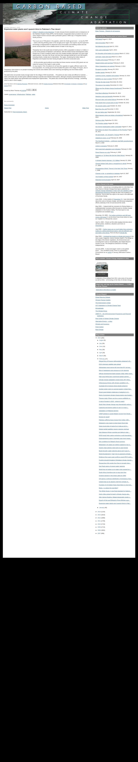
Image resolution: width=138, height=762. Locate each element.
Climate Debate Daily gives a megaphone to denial (110, 163)
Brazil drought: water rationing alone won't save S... (114, 451)
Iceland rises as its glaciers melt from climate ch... (114, 482)
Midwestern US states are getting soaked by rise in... (115, 445)
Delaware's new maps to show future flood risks (113, 423)
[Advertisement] (105, 544)
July (100, 343)
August (101, 340)
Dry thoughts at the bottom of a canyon (107, 53)
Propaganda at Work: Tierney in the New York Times (111, 168)
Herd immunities (100, 43)
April (100, 352)
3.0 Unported (67, 84)
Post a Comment (9, 105)
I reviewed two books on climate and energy (116, 236)
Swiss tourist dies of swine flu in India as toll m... (113, 426)
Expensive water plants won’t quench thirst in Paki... (115, 503)
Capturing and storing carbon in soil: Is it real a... (113, 407)
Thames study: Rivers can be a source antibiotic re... (115, 398)
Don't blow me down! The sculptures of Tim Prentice (111, 130)
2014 (99, 511)
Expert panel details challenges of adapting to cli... (114, 392)
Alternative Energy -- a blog (103, 321)
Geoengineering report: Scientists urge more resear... (115, 438)
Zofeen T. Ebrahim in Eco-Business (43, 32)
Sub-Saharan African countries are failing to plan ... (114, 432)
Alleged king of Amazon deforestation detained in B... (115, 361)
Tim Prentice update (101, 123)
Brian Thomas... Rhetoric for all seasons (107, 31)
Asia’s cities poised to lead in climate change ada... (114, 494)
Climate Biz (123, 233)
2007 (99, 533)
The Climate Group (101, 311)
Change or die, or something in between (107, 173)
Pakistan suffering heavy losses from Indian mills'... (114, 420)
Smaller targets (100, 72)
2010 (99, 524)
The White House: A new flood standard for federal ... (115, 491)
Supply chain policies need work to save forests (113, 448)
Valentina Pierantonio (22, 84)
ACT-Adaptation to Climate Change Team (108, 305)
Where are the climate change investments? (108, 88)
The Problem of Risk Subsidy (104, 176)
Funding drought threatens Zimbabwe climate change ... (116, 460)
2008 (99, 530)
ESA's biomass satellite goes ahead (110, 364)
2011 (99, 521)
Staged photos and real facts (104, 63)
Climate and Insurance (102, 324)
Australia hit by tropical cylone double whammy (113, 386)
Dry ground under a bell (102, 106)
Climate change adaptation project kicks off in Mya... (115, 380)
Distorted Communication (103, 180)
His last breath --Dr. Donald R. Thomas (107, 135)
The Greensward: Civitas (103, 303)
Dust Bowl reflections (101, 93)
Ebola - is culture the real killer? (108, 488)
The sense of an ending (102, 85)
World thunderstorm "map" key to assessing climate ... (115, 454)
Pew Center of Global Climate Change (107, 318)
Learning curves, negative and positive (107, 75)
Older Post (85, 108)
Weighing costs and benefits (104, 96)
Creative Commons (48, 84)
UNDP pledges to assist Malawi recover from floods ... (115, 414)
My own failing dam (101, 112)
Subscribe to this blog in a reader (106, 290)
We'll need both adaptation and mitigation (108, 149)
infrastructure (21, 94)
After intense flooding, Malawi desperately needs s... (115, 497)
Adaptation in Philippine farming (108, 411)
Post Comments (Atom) (20, 112)
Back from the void (101, 109)
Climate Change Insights (103, 300)
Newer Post (7, 108)
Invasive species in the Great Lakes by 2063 (112, 475)
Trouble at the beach (101, 60)
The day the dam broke (102, 82)
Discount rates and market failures (105, 99)
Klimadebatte (99, 308)
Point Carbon (99, 327)
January (102, 507)
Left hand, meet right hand (103, 57)
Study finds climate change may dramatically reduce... (115, 404)
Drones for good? (104, 417)
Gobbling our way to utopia (103, 79)
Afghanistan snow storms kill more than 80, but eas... (115, 367)
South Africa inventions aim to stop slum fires (112, 472)
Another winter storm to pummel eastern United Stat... (115, 389)
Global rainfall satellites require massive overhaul (114, 429)
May (100, 349)
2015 (99, 338)
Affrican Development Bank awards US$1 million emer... (116, 373)
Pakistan (28, 94)
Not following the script (102, 46)
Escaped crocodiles (101, 69)
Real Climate (99, 329)
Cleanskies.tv (99, 225)
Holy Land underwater (102, 50)
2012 (99, 518)
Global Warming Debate (102, 297)
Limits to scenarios (101, 146)
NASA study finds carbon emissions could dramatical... (115, 435)
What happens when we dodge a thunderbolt (109, 115)
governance (12, 94)
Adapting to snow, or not (102, 138)
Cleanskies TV (118, 199)
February (102, 359)
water (33, 94)
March (101, 355)
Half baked (98, 39)
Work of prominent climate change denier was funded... (116, 395)
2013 (99, 515)
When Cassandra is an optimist (105, 66)
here (112, 212)
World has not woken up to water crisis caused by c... (115, 469)
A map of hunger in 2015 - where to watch (111, 401)
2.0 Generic (80, 84)
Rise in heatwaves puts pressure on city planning (114, 370)
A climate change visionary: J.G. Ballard (107, 160)
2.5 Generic (74, 84)
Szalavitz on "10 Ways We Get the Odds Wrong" (110, 155)
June (101, 346)
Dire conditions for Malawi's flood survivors (112, 441)
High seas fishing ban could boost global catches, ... (115, 376)
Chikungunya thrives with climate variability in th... (114, 383)
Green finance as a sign (102, 152)
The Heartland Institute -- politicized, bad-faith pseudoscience (114, 141)
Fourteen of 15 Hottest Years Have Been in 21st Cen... (115, 485)
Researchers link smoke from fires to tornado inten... (115, 463)
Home (47, 108)
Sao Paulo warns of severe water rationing (112, 466)
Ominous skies (100, 120)
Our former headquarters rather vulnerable (108, 126)
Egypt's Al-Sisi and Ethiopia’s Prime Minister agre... (114, 500)
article (109, 252)
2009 (99, 527)
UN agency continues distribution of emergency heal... (115, 479)
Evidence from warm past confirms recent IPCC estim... (116, 457)
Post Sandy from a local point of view (106, 103)
